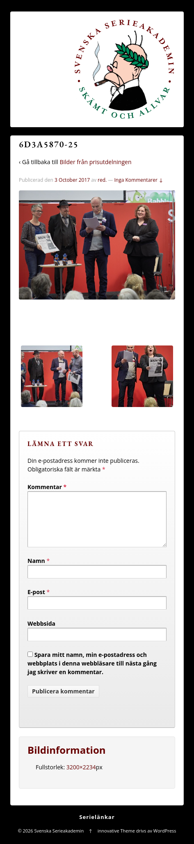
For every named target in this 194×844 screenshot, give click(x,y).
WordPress (164, 840)
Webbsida (41, 633)
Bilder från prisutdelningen (95, 162)
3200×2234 (81, 777)
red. (102, 179)
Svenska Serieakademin (59, 840)
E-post (36, 602)
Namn (36, 570)
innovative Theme (116, 840)
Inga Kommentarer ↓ (138, 179)
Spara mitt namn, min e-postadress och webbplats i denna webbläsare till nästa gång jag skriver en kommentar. (92, 673)
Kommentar (46, 487)
